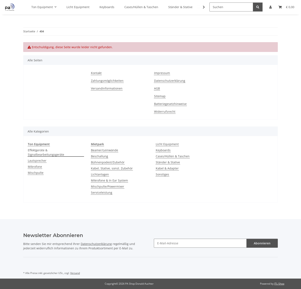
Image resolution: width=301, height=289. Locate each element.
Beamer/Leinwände (104, 150)
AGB (157, 88)
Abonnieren (262, 243)
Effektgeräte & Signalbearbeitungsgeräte (46, 152)
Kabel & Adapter (167, 168)
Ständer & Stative (168, 162)
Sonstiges (162, 174)
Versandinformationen (106, 88)
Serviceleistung (101, 192)
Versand (75, 273)
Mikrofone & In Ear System (109, 180)
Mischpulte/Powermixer (107, 186)
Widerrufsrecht (164, 112)
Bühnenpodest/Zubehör (108, 162)
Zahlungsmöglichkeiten (107, 81)
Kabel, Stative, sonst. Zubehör (112, 168)
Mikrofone (35, 167)
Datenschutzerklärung (169, 81)
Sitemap (160, 96)
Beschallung (99, 156)
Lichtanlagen (100, 174)
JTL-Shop (279, 283)
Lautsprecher (37, 161)
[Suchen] (231, 7)
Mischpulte (35, 173)
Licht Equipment (167, 144)
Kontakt (96, 73)
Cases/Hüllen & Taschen (173, 156)
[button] (201, 7)
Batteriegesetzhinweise (170, 104)
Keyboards (163, 150)
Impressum (162, 73)
